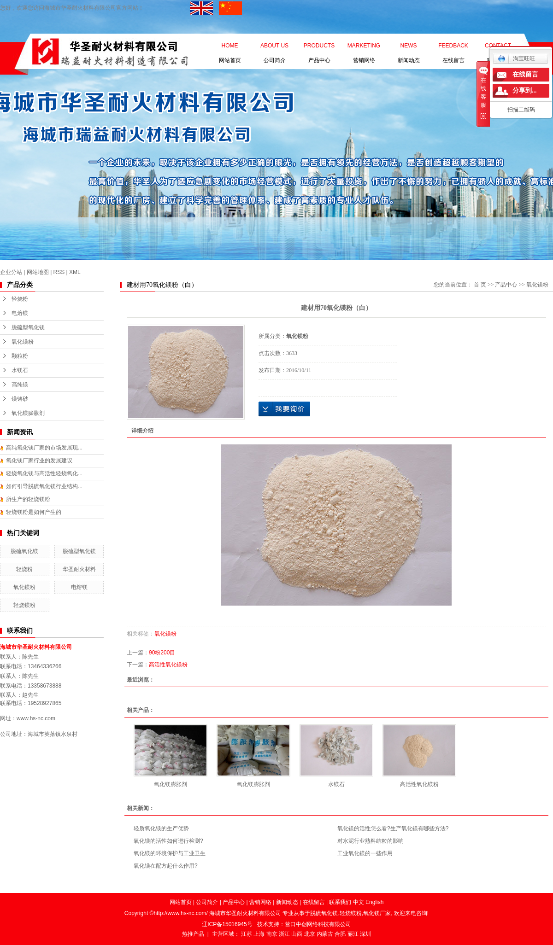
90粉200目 (162, 652)
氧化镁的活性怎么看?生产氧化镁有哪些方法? (392, 828)
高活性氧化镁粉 (168, 664)
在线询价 (284, 409)
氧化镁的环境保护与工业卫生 (170, 853)
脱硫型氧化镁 (28, 327)
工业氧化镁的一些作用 (365, 853)
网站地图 (38, 272)
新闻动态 (409, 47)
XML (75, 272)
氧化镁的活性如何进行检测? (168, 841)
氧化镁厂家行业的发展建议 (39, 460)
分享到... (524, 90)
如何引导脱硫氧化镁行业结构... (44, 486)
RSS (59, 272)
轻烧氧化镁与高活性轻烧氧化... (44, 473)
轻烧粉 (20, 299)
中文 (358, 902)
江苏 (246, 934)
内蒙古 (325, 934)
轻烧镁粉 (24, 605)
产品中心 (319, 47)
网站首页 (230, 47)
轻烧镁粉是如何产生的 (33, 512)
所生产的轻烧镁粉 (28, 499)
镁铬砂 (20, 399)
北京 (309, 934)
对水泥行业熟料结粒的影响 (370, 841)
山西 (296, 934)
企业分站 (11, 272)
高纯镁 (20, 384)
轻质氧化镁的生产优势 (161, 828)
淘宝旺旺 (516, 58)
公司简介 (274, 47)
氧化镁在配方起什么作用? (166, 866)
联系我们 (498, 47)
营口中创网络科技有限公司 (318, 924)
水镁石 (20, 370)
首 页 (480, 284)
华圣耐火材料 (79, 569)
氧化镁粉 (23, 341)
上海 (259, 934)
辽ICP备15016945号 (227, 924)
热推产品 (193, 934)
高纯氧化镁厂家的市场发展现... (44, 447)
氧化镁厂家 (377, 913)
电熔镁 (20, 313)
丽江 (353, 934)
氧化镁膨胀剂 (28, 413)
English (374, 902)
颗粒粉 (20, 356)
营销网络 (363, 47)
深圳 (365, 934)
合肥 (340, 934)
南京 (271, 934)
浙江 (284, 934)
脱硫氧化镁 (24, 551)
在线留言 (453, 47)
